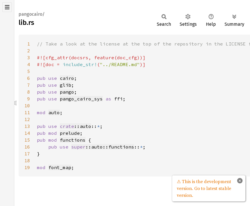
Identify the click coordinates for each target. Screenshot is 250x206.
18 (27, 160)
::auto (75, 126)
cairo (67, 78)
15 (27, 140)
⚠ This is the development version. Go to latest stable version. (204, 188)
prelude (70, 133)
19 (27, 167)
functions (73, 140)
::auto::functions (102, 147)
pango (67, 92)
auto (54, 112)
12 (27, 119)
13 (27, 126)
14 (27, 133)
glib (65, 85)
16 (27, 147)
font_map (59, 167)
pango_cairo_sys (81, 99)
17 (27, 154)
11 (27, 112)
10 (27, 105)
